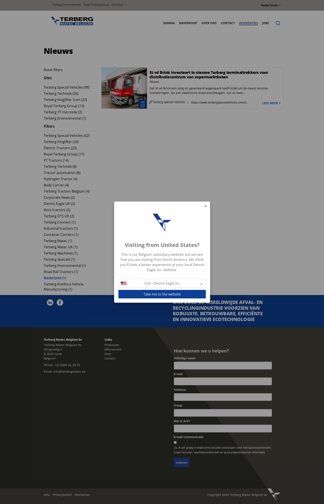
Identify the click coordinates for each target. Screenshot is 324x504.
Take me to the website (162, 294)
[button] (162, 283)
